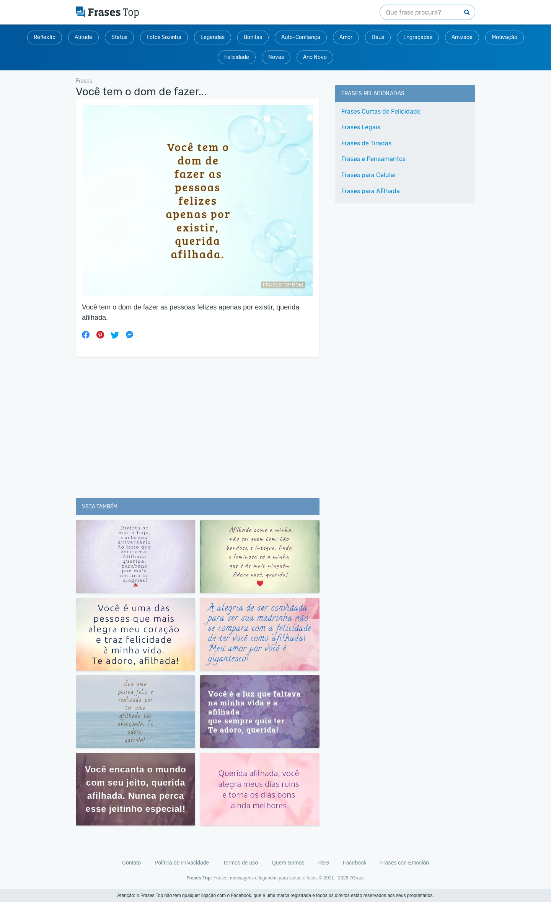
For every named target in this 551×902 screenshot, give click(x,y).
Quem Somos (288, 863)
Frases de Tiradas (366, 143)
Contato (131, 863)
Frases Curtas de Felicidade (381, 111)
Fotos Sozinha (164, 37)
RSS (323, 863)
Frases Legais (360, 127)
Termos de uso (240, 863)
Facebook (354, 863)
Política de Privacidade (182, 863)
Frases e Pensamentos (373, 159)
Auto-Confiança (300, 37)
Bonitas (253, 37)
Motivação (504, 37)
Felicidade (236, 57)
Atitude (83, 37)
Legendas (213, 37)
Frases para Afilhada (370, 191)
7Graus (356, 878)
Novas (276, 57)
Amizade (462, 37)
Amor (345, 37)
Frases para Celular (368, 175)
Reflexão (44, 37)
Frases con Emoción (404, 863)
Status (119, 37)
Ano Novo (315, 57)
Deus (378, 37)
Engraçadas (417, 37)
